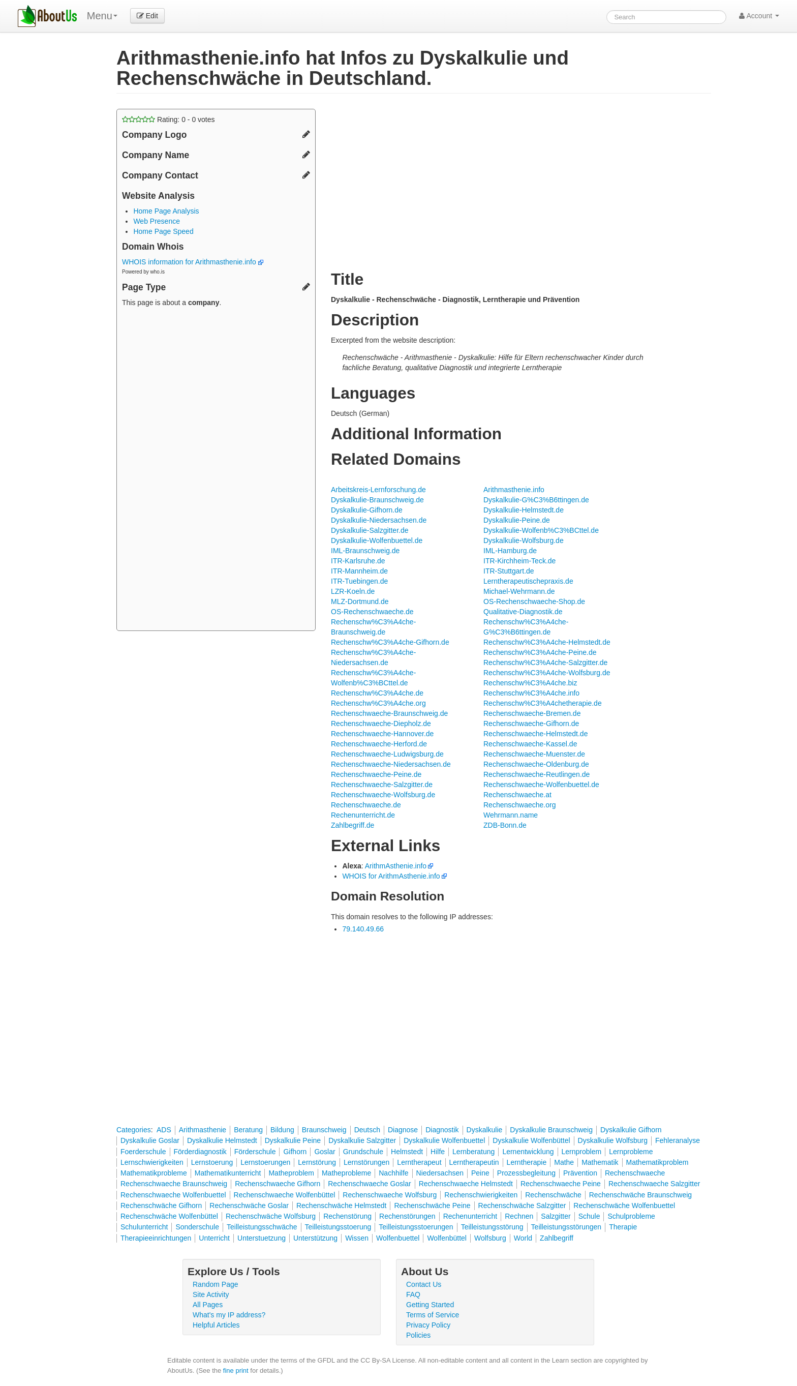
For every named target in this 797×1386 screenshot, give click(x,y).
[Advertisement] (216, 470)
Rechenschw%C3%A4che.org (378, 703)
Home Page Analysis (166, 211)
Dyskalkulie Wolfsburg (613, 1140)
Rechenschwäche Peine (432, 1205)
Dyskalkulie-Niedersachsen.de (378, 520)
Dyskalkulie (485, 1130)
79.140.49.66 (363, 929)
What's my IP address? (229, 1315)
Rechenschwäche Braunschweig (640, 1195)
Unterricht (214, 1238)
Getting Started (430, 1305)
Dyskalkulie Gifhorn (631, 1130)
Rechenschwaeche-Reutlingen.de (536, 774)
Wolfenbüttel (447, 1238)
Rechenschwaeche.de (366, 805)
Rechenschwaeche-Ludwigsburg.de (387, 754)
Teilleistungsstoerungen (416, 1227)
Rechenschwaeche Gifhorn (277, 1184)
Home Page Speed (163, 231)
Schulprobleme (631, 1216)
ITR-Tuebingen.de (359, 581)
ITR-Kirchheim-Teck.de (519, 561)
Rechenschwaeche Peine (560, 1184)
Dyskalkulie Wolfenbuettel (444, 1140)
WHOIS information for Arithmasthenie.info (192, 262)
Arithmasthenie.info (513, 490)
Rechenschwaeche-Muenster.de (534, 754)
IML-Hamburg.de (510, 551)
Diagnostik (441, 1130)
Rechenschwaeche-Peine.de (376, 774)
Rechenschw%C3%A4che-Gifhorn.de (390, 642)
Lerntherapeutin (474, 1162)
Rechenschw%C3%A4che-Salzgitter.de (545, 662)
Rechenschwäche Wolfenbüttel (169, 1216)
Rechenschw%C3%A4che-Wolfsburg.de (546, 673)
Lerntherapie (527, 1162)
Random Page (215, 1284)
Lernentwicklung (528, 1152)
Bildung (282, 1130)
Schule (589, 1216)
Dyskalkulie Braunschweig (551, 1130)
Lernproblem (582, 1152)
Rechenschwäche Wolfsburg (271, 1216)
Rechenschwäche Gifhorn (161, 1205)
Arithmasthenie (202, 1130)
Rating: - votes (168, 119)
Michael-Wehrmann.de (519, 591)
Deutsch (367, 1130)
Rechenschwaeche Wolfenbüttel (284, 1195)
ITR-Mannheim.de (359, 571)
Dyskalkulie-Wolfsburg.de (523, 540)
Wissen (357, 1238)
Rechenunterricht (470, 1216)
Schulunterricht (144, 1227)
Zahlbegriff (556, 1238)
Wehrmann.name (510, 815)
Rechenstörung (347, 1216)
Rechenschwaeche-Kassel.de (530, 744)
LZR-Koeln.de (353, 591)
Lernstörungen (366, 1162)
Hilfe (438, 1152)
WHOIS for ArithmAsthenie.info (391, 876)
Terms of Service (432, 1315)
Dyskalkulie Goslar (149, 1140)
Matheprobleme (346, 1173)
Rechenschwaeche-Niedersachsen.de (391, 764)
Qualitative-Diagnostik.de (523, 612)
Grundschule (363, 1152)
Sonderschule (197, 1227)
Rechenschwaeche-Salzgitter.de (382, 784)
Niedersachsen (440, 1173)
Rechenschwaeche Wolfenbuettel (173, 1195)
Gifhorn (294, 1152)
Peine (480, 1173)
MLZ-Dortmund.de (360, 601)
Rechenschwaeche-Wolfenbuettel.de (541, 784)
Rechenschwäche (553, 1195)
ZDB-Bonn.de (505, 825)
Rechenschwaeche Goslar (369, 1184)
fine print (236, 1370)
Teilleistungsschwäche (262, 1227)
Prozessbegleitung (526, 1173)
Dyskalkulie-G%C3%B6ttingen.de (536, 500)
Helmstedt (407, 1152)
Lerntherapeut (419, 1162)
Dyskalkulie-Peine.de (516, 520)
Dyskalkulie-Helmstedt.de (523, 510)
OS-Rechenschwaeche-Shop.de (534, 601)
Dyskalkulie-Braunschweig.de (377, 500)
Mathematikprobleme (153, 1173)
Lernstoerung (212, 1162)
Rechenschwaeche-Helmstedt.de (535, 734)
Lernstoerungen (265, 1162)
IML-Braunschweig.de (365, 551)
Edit (147, 16)
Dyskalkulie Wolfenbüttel (531, 1140)
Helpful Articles (216, 1325)
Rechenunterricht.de (363, 815)
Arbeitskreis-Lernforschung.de (378, 490)
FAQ (413, 1294)
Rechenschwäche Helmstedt (341, 1205)
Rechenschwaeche (635, 1173)
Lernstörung (317, 1162)
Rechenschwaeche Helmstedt (466, 1184)
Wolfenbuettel (397, 1238)
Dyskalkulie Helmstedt (222, 1140)
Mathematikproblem (657, 1162)
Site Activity (211, 1294)
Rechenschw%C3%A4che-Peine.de (540, 652)
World (523, 1238)
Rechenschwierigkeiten (480, 1195)
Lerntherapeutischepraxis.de (528, 581)
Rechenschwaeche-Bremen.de (531, 713)
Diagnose (403, 1130)
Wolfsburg (490, 1238)
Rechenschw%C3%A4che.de (377, 693)
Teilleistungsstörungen (566, 1227)
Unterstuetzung (261, 1238)
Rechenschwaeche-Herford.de (379, 744)
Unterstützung (315, 1238)
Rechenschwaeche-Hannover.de (382, 734)
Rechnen (519, 1216)
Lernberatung (473, 1152)
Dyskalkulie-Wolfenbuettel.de (376, 540)
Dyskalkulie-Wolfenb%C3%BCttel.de (541, 530)
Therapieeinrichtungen (155, 1238)
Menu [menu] (102, 15)
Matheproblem (291, 1173)
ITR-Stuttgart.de (508, 571)
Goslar (324, 1152)
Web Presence (156, 221)
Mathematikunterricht (228, 1173)
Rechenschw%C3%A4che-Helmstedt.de (546, 642)
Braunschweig (324, 1130)
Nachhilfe (393, 1173)
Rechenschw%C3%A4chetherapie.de (542, 703)
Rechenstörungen (407, 1216)
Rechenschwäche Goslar (249, 1205)
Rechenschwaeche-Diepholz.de (381, 723)
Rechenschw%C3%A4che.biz (530, 683)
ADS (164, 1130)
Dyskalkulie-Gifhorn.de (367, 510)
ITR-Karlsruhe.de (358, 561)
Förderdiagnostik (200, 1152)
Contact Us (423, 1284)
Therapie (623, 1227)
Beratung (248, 1130)
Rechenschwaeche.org (519, 805)
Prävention (580, 1173)
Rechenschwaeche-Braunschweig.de (389, 713)
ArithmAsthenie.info (395, 866)
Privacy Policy (428, 1325)
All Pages (208, 1305)
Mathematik (599, 1162)
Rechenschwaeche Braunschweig (173, 1184)
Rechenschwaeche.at (517, 795)
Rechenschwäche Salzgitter (522, 1205)
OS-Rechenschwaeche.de (372, 612)
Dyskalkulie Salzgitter (362, 1140)
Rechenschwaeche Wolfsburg (390, 1195)
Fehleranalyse (677, 1140)
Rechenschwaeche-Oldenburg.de (536, 764)
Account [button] (759, 16)
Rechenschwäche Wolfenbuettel (624, 1205)
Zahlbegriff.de (352, 825)
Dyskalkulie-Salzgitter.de (370, 530)
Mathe (564, 1162)
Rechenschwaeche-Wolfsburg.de (383, 795)
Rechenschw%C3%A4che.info (531, 693)
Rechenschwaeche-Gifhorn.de (531, 723)
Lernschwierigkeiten (151, 1162)
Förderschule (255, 1152)
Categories (133, 1130)
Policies (418, 1335)
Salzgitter (555, 1216)
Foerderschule (143, 1152)
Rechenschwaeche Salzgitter (654, 1184)
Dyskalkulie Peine (293, 1140)
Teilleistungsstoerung (338, 1227)
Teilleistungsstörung (492, 1227)
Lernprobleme (631, 1152)
